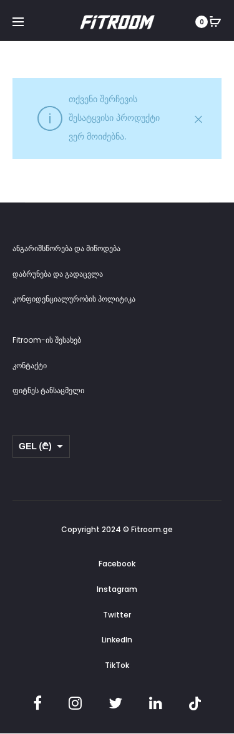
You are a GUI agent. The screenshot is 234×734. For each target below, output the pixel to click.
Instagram (117, 589)
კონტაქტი (29, 365)
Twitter (117, 614)
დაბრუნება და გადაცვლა (57, 274)
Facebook (117, 563)
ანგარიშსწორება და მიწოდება (66, 248)
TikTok (117, 665)
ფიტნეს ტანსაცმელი (48, 390)
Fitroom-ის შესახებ (46, 340)
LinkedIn (117, 639)
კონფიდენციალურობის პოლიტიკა (73, 298)
